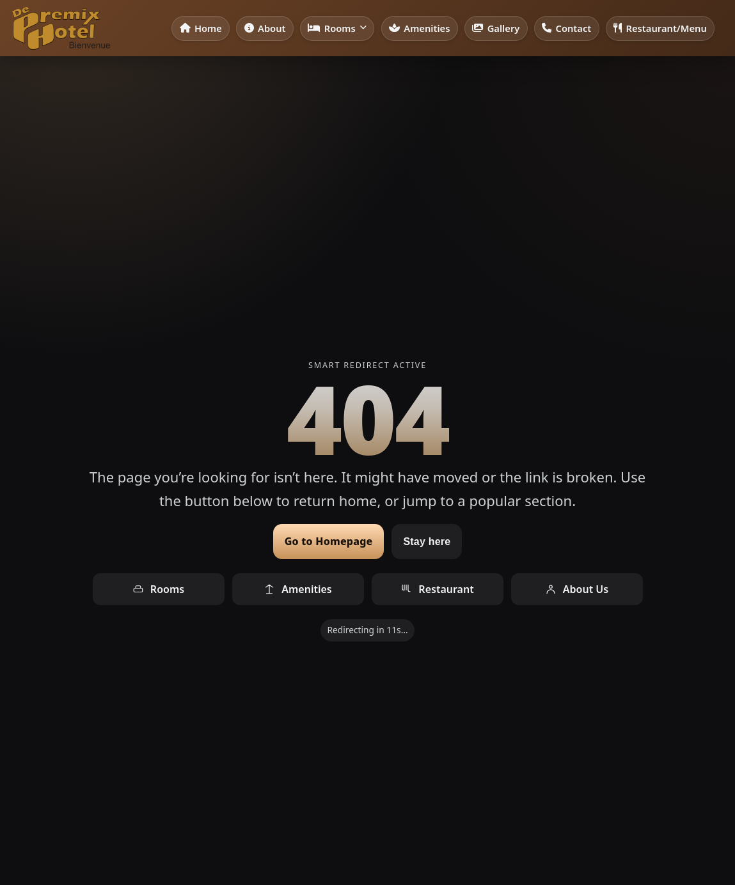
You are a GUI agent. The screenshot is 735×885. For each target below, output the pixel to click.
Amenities (419, 28)
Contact (566, 28)
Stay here (426, 541)
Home (201, 28)
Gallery (495, 28)
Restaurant (436, 589)
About (265, 28)
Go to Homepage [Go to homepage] (329, 541)
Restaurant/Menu (660, 28)
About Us (576, 589)
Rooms (337, 28)
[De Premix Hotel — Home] (60, 28)
